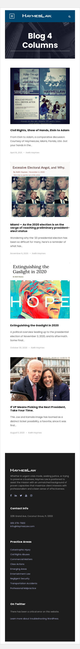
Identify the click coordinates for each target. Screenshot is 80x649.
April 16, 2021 (16, 152)
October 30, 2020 (18, 347)
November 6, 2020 (19, 253)
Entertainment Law (20, 573)
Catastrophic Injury (20, 549)
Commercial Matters (21, 559)
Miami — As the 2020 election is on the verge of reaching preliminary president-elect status (40, 228)
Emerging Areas (18, 568)
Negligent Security (19, 578)
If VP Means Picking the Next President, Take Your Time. (38, 408)
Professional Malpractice (23, 588)
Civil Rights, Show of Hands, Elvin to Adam (39, 130)
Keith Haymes (32, 152)
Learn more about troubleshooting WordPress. (34, 618)
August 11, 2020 (17, 432)
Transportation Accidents (23, 583)
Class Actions (17, 564)
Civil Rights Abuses (20, 554)
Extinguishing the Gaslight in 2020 (34, 325)
